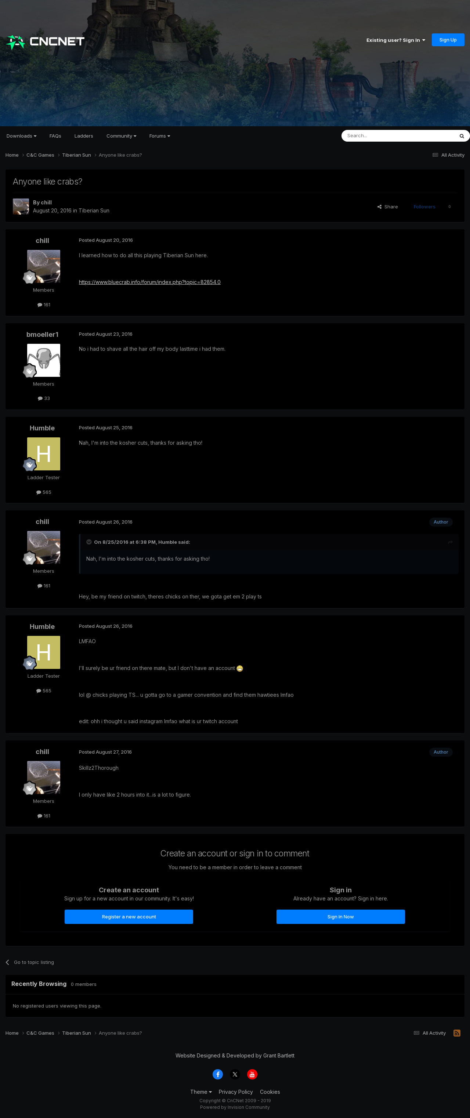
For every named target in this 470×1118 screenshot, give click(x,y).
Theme (201, 1092)
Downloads (21, 136)
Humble (42, 428)
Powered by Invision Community (235, 1107)
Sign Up (448, 40)
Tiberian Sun (94, 210)
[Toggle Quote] (89, 542)
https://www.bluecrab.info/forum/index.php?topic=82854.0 (150, 282)
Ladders (84, 136)
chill (46, 202)
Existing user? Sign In (395, 40)
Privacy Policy (236, 1092)
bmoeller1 (42, 334)
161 (43, 304)
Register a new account (129, 916)
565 (43, 492)
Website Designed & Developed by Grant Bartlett (235, 1055)
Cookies (270, 1092)
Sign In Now (341, 916)
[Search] (378, 136)
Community (121, 136)
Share (387, 207)
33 (44, 398)
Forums (159, 136)
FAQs (55, 136)
